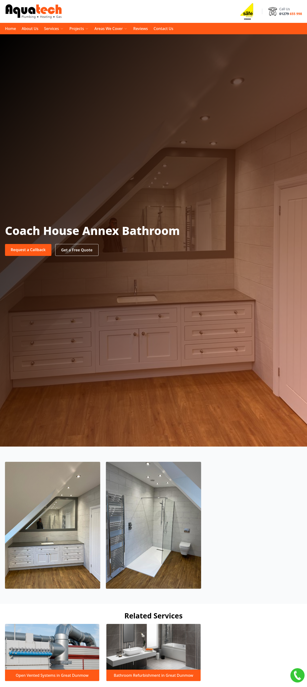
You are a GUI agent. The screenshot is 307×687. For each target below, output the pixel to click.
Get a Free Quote (77, 250)
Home (10, 28)
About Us (30, 28)
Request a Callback (28, 249)
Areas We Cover (111, 28)
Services (54, 28)
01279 (290, 13)
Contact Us (163, 28)
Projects (79, 28)
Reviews (140, 28)
